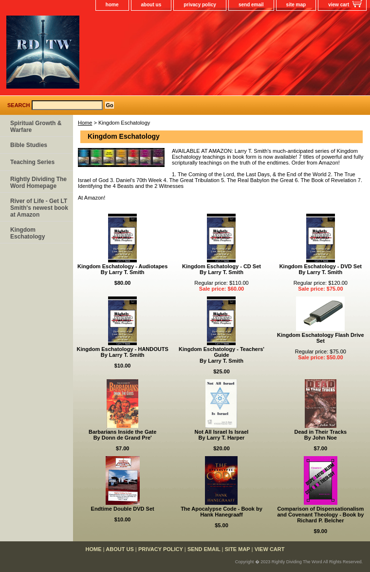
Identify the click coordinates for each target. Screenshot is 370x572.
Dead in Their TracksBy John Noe (321, 435)
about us (151, 4)
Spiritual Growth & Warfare (35, 126)
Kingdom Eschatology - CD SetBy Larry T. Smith (221, 269)
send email (251, 4)
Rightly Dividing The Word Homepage (38, 182)
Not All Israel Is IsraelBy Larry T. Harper (222, 435)
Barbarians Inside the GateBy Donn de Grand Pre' (122, 435)
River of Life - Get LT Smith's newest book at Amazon (39, 208)
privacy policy (200, 4)
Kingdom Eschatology (27, 233)
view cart (338, 4)
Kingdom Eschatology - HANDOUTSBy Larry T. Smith (122, 352)
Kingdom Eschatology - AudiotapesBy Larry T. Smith (122, 269)
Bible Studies (28, 145)
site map (296, 4)
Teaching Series (32, 162)
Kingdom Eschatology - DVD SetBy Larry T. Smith (320, 269)
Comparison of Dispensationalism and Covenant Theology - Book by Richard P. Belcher (320, 514)
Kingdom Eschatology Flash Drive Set (320, 338)
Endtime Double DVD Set (122, 509)
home (112, 4)
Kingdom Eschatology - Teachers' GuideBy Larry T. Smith (221, 355)
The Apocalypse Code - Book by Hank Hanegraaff (221, 511)
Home (85, 123)
